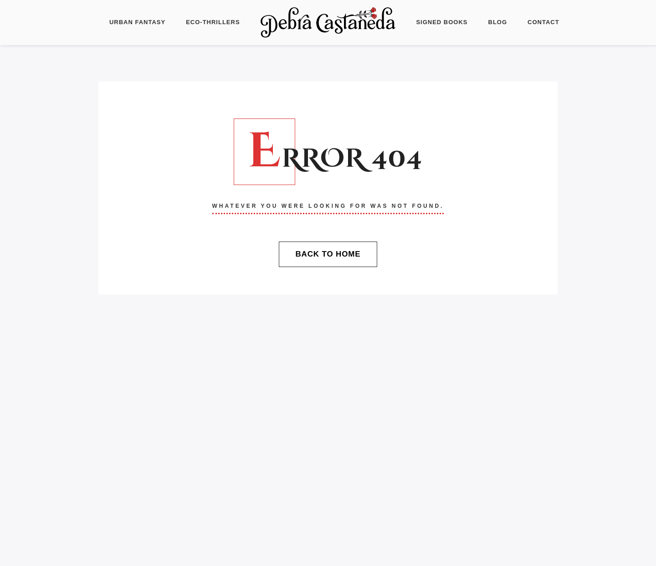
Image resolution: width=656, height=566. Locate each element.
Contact (543, 22)
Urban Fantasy (137, 22)
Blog (497, 22)
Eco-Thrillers (213, 22)
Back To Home (327, 254)
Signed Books (441, 22)
